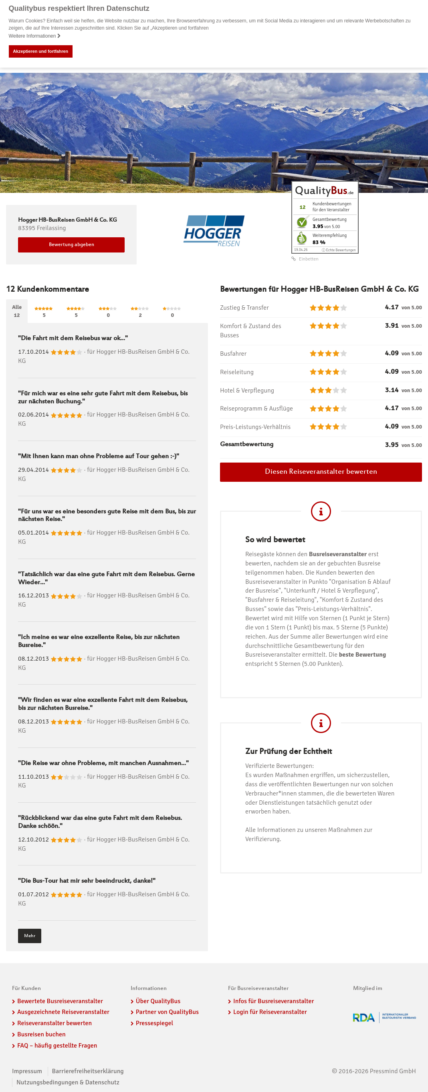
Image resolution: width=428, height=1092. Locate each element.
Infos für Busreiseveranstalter (273, 1001)
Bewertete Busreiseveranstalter (60, 1001)
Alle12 (17, 311)
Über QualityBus (158, 1001)
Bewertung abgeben (71, 245)
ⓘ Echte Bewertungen (339, 250)
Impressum (27, 1071)
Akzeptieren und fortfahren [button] (40, 51)
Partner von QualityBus (167, 1012)
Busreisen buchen (41, 1034)
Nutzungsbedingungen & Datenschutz (67, 1082)
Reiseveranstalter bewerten (54, 1023)
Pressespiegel (154, 1023)
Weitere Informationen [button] (35, 36)
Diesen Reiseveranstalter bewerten (321, 472)
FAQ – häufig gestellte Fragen (57, 1046)
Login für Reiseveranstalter (270, 1012)
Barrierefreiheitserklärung (88, 1071)
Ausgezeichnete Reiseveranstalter (63, 1012)
